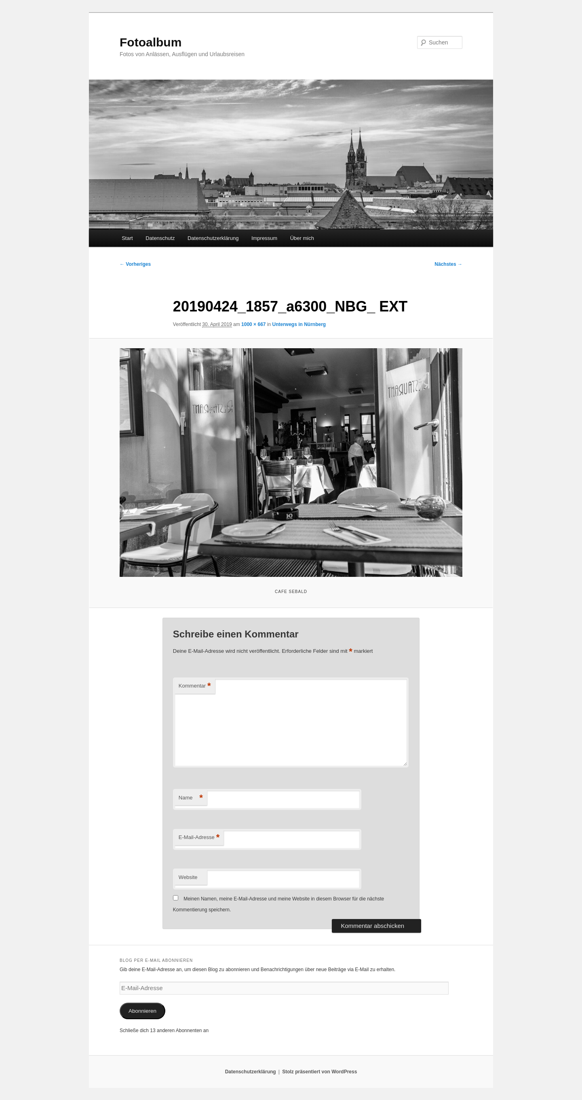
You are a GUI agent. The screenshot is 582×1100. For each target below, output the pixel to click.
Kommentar (195, 686)
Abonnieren (142, 1011)
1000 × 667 (253, 324)
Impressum (264, 238)
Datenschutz (160, 238)
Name (191, 798)
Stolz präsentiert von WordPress (319, 1072)
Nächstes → (448, 264)
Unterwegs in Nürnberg (299, 324)
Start (127, 238)
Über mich (302, 238)
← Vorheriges (135, 264)
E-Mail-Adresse (199, 837)
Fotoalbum (150, 42)
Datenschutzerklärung (213, 238)
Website (188, 877)
